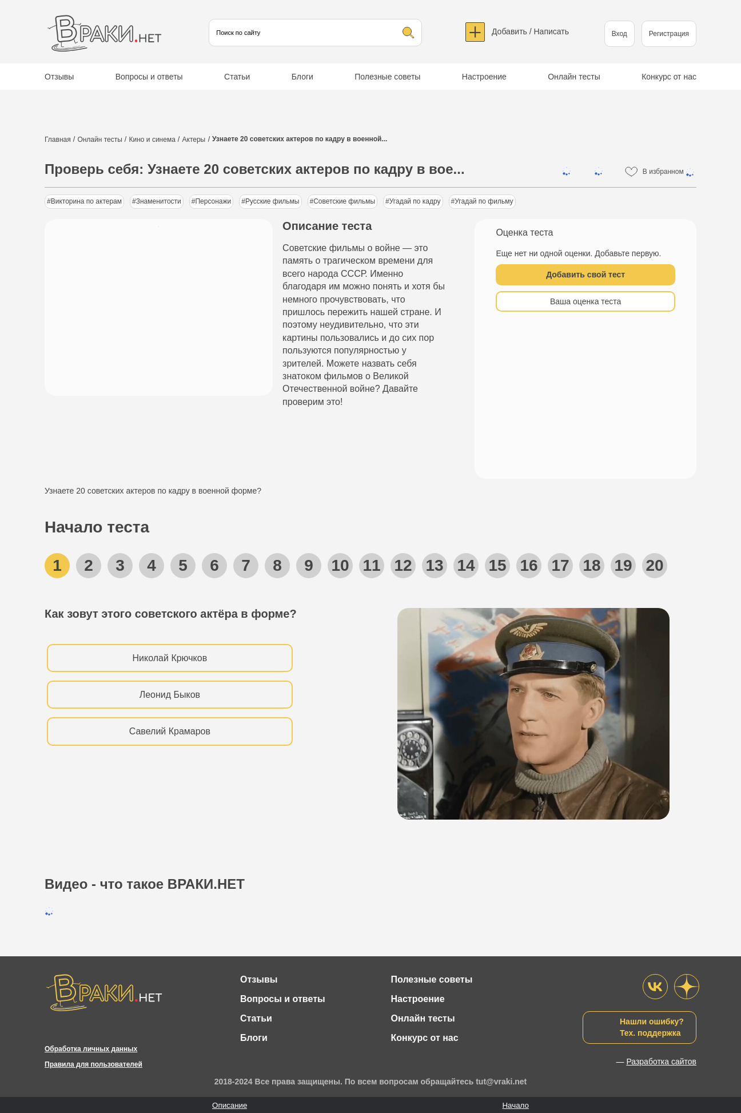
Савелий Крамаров (169, 731)
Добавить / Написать (530, 31)
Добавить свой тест (585, 274)
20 (654, 565)
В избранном (669, 172)
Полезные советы (387, 76)
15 (497, 565)
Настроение (484, 76)
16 (528, 565)
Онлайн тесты (574, 76)
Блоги (302, 76)
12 (403, 565)
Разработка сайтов (661, 1061)
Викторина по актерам (86, 201)
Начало (515, 1105)
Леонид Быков (170, 694)
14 (466, 565)
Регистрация (669, 34)
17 (560, 565)
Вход (619, 34)
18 (591, 565)
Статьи (237, 76)
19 (623, 565)
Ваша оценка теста (585, 301)
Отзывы (59, 76)
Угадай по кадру (415, 201)
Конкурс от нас (669, 76)
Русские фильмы (272, 201)
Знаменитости (158, 201)
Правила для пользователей (93, 1064)
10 (340, 565)
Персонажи (213, 201)
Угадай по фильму (484, 201)
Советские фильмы (344, 201)
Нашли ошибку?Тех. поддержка (652, 1027)
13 (434, 565)
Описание (229, 1105)
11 (371, 565)
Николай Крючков (170, 658)
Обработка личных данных (91, 1049)
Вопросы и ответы (149, 76)
